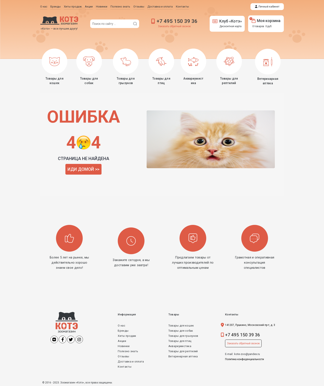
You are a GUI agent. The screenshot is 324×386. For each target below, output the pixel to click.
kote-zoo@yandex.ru (247, 353)
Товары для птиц (179, 340)
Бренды (123, 330)
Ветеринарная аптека (182, 356)
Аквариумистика (179, 345)
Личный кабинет (269, 6)
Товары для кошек (181, 325)
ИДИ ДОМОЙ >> (83, 168)
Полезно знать (128, 350)
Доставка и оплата (131, 361)
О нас (121, 325)
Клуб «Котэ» (227, 21)
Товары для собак (180, 330)
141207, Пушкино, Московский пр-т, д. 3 (251, 324)
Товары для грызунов (183, 335)
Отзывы (123, 356)
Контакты (124, 366)
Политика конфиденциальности (244, 358)
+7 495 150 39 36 (177, 21)
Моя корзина (266, 20)
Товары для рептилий (183, 350)
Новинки (124, 345)
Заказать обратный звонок (174, 26)
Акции (122, 340)
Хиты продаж (127, 335)
